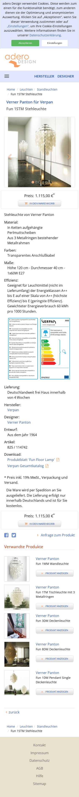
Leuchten (26, 89)
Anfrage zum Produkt (57, 535)
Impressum (40, 753)
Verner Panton (19, 422)
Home (11, 89)
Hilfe (39, 776)
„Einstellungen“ (18, 26)
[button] (9, 169)
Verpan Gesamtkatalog (25, 466)
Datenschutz (39, 760)
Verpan (13, 410)
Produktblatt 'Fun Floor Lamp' (31, 459)
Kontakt (39, 745)
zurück (14, 712)
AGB (39, 768)
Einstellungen (54, 43)
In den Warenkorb (40, 203)
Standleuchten (47, 89)
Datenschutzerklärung (45, 35)
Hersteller (44, 76)
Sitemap (39, 783)
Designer (66, 76)
